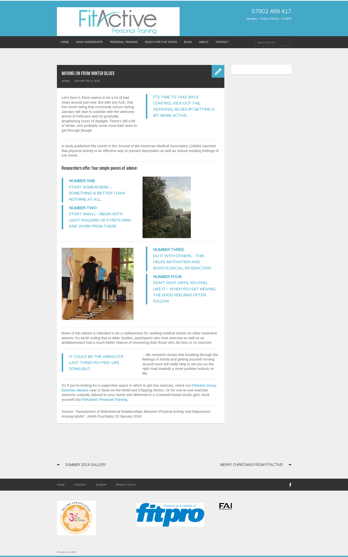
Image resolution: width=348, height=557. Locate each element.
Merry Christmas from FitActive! (251, 464)
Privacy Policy (126, 484)
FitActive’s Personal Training (104, 399)
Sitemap (101, 484)
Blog (188, 42)
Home (65, 42)
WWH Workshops (89, 42)
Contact (222, 42)
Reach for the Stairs (161, 42)
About (204, 42)
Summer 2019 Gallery (85, 464)
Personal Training (124, 42)
